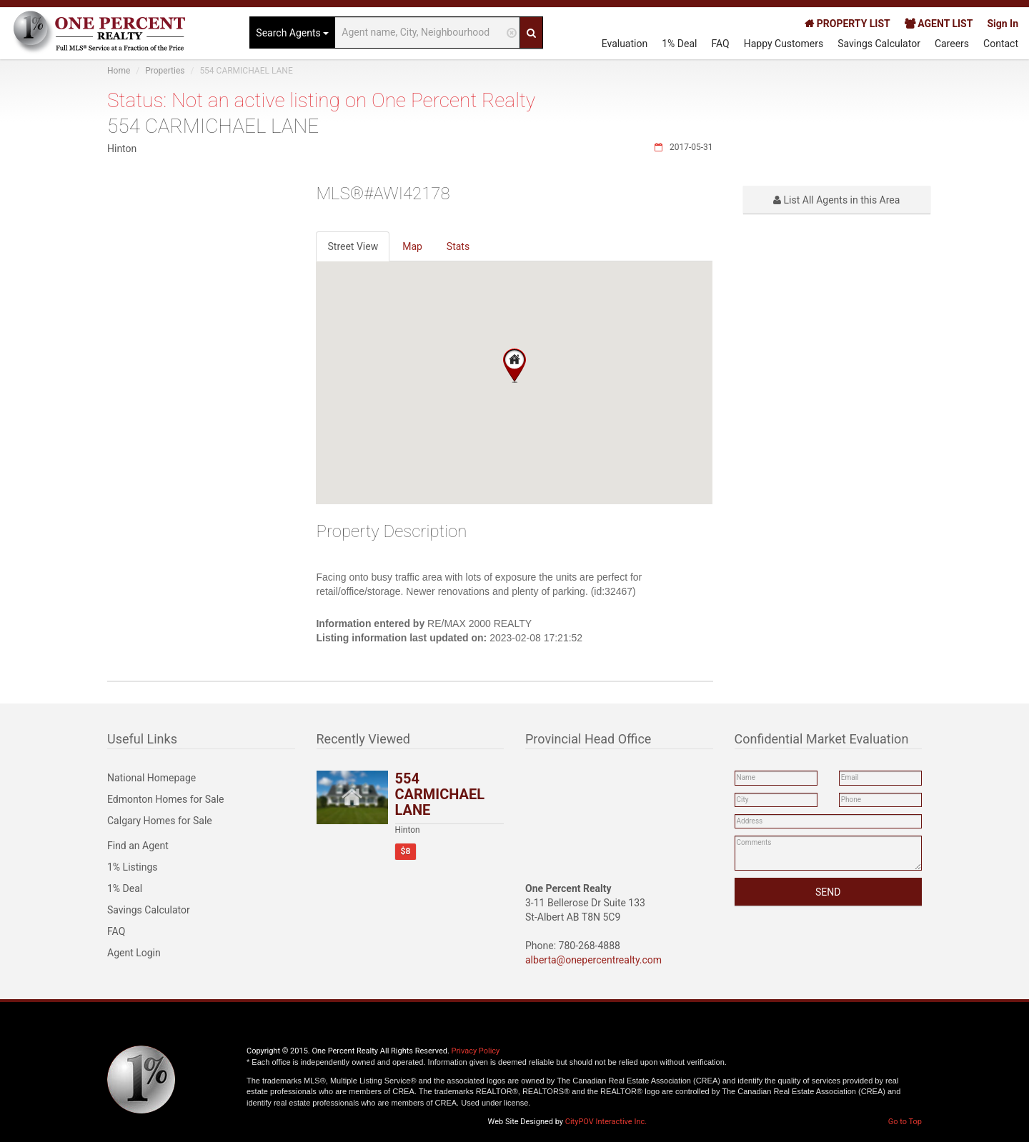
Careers (952, 43)
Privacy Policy (476, 1051)
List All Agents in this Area (836, 200)
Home (118, 71)
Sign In (1002, 23)
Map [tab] (412, 246)
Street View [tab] (352, 246)
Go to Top (905, 1121)
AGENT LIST (939, 23)
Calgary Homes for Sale (159, 820)
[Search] (531, 32)
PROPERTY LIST (847, 23)
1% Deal (679, 43)
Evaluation (625, 43)
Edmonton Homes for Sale (165, 799)
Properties (164, 71)
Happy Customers (784, 43)
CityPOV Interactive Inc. (606, 1121)
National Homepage (151, 777)
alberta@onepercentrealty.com (593, 960)
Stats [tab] (458, 246)
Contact (1000, 43)
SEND (827, 892)
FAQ (720, 43)
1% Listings (132, 867)
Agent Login (134, 952)
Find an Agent (138, 845)
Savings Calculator (878, 43)
